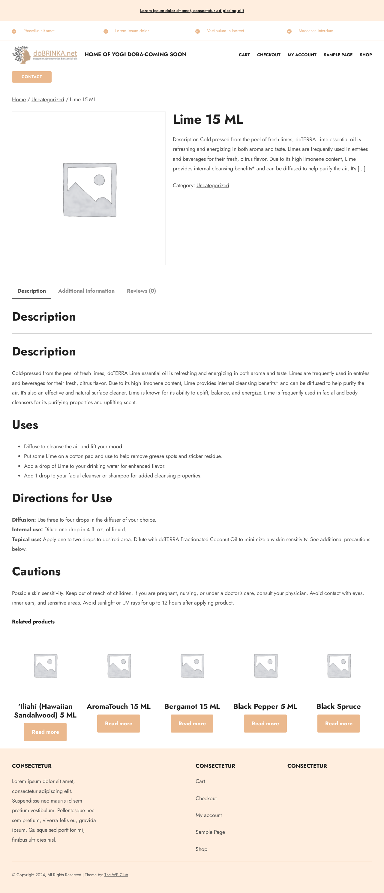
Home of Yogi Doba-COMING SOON (135, 54)
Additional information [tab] (86, 291)
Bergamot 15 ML (192, 706)
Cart (244, 55)
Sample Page (338, 55)
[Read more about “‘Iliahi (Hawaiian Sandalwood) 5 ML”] (45, 732)
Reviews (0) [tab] (141, 291)
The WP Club (116, 875)
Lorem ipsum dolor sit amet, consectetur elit (192, 11)
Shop (366, 55)
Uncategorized (48, 99)
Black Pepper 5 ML (265, 706)
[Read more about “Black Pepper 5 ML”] (265, 724)
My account (302, 55)
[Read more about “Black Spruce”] (338, 724)
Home (19, 99)
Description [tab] (31, 291)
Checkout (268, 55)
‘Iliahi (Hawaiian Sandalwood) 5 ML (45, 711)
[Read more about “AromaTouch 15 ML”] (118, 724)
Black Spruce (338, 706)
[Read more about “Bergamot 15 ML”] (192, 724)
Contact (32, 77)
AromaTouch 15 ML (119, 706)
